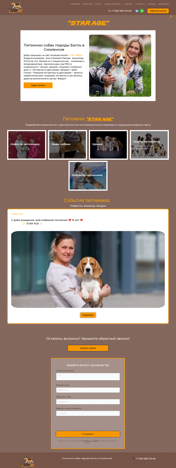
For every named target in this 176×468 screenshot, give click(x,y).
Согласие (95, 441)
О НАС (98, 4)
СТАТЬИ (151, 4)
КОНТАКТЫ (163, 4)
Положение (87, 441)
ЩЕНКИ (128, 4)
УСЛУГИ (139, 4)
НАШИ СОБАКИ (112, 4)
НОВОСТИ (87, 4)
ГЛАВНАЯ (75, 4)
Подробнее (88, 315)
